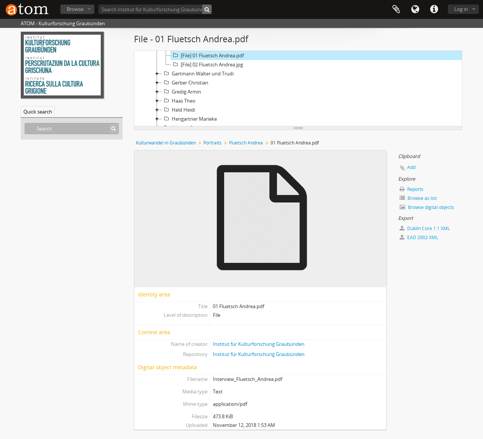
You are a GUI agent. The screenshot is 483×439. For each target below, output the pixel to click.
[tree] (298, 88)
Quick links (434, 9)
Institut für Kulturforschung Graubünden (259, 344)
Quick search (37, 111)
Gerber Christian (185, 82)
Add (411, 167)
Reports (411, 189)
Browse (75, 9)
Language (415, 9)
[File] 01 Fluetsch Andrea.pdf (207, 55)
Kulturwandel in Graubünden (166, 143)
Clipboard (396, 9)
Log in (461, 9)
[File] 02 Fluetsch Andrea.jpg (207, 64)
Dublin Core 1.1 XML (425, 228)
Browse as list (418, 198)
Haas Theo (178, 100)
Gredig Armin (181, 91)
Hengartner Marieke (189, 118)
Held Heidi (178, 109)
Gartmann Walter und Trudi (198, 73)
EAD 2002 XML (419, 237)
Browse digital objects (427, 207)
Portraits (212, 143)
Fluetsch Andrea (246, 143)
